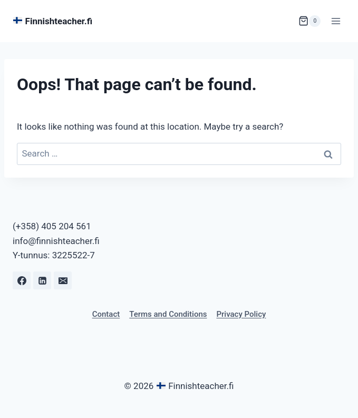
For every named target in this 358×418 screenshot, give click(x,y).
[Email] (63, 280)
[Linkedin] (42, 280)
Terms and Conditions (168, 314)
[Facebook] (22, 280)
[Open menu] (335, 21)
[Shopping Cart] (309, 21)
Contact (106, 314)
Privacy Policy (241, 314)
